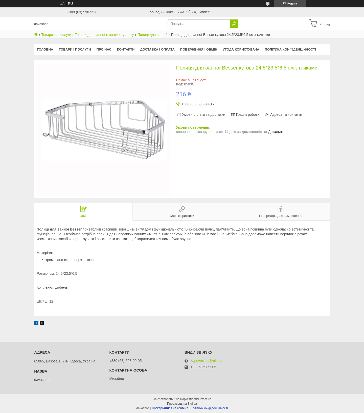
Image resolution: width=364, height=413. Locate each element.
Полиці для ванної (153, 35)
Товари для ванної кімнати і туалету (104, 35)
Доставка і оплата (157, 49)
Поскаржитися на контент (170, 408)
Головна (45, 49)
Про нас (104, 49)
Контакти (126, 49)
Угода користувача (241, 49)
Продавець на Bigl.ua (182, 403)
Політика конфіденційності (290, 49)
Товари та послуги (56, 35)
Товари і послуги (75, 49)
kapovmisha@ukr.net (207, 361)
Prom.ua (205, 399)
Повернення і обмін (198, 49)
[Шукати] (234, 23)
